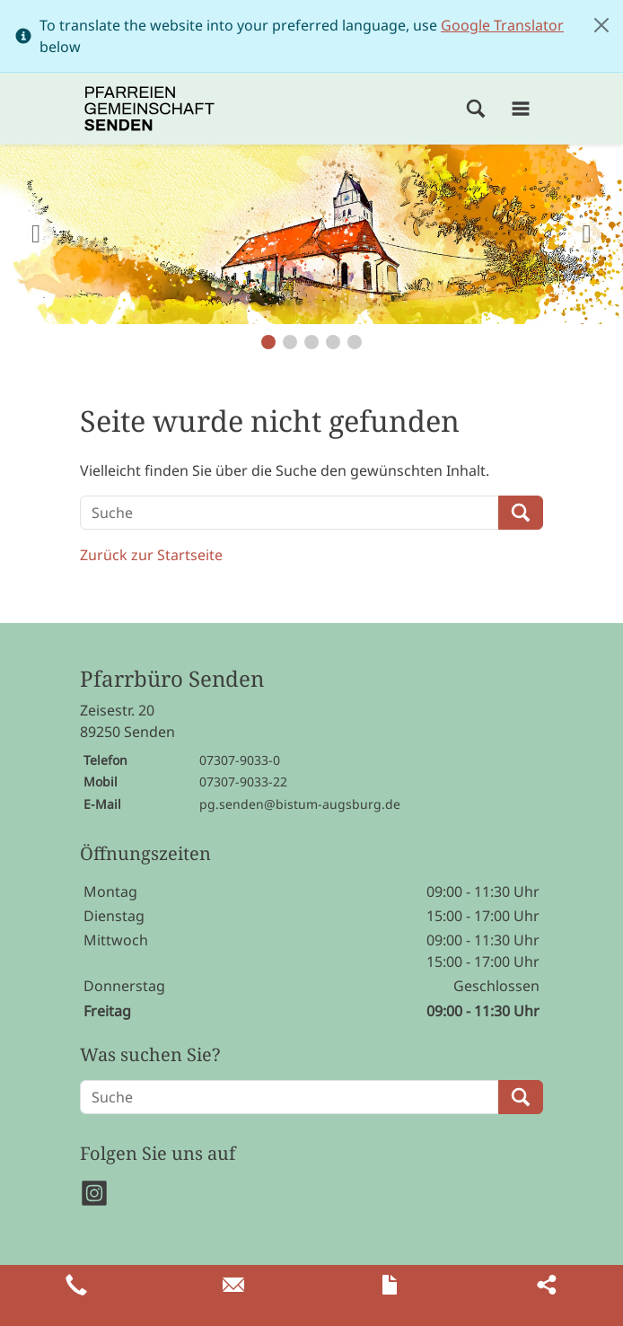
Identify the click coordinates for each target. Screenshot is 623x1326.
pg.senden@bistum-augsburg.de (299, 803)
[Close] (601, 25)
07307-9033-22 (243, 781)
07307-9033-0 (239, 759)
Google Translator (502, 25)
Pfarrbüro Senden (172, 679)
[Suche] (289, 513)
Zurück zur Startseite (151, 555)
